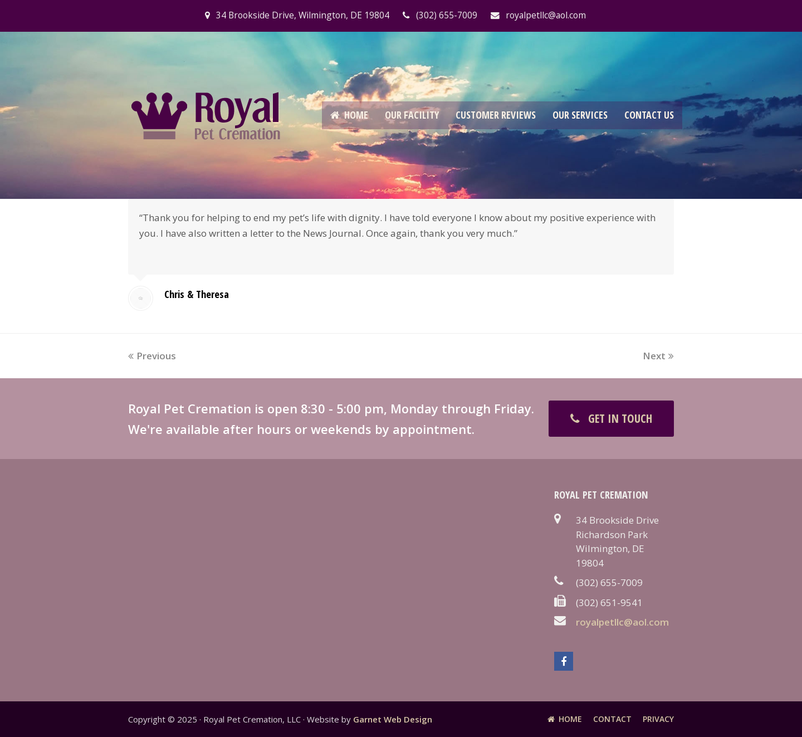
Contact (612, 719)
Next (658, 355)
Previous (152, 355)
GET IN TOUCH (611, 418)
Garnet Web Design (392, 719)
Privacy (658, 719)
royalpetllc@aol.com (622, 622)
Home (564, 719)
